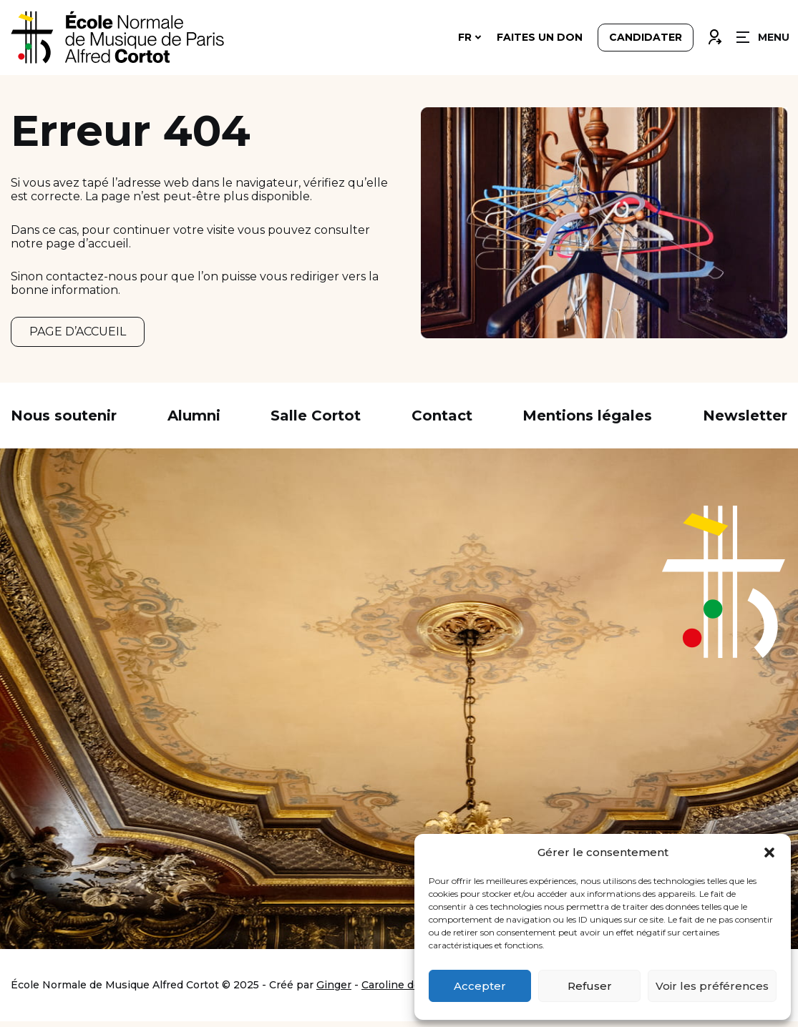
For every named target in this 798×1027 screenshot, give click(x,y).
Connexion (714, 33)
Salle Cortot (316, 421)
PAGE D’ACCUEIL (77, 334)
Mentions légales (587, 421)
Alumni (193, 421)
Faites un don (540, 37)
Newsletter (745, 421)
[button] (769, 852)
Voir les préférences (712, 986)
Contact (442, 421)
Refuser (590, 986)
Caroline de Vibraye (411, 990)
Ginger (333, 990)
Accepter (480, 986)
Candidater (645, 37)
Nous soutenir (64, 421)
